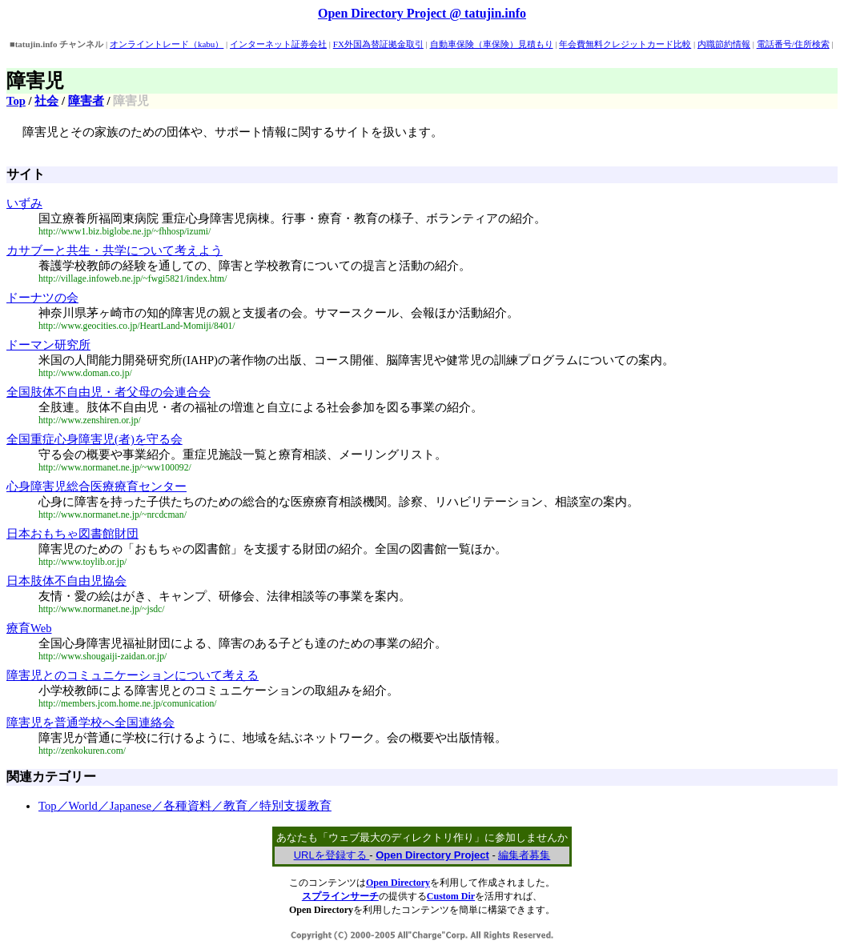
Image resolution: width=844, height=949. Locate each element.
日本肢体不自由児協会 (66, 581)
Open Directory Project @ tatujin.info (422, 13)
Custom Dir (451, 896)
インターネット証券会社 (278, 44)
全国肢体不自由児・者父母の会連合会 (108, 392)
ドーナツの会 (42, 297)
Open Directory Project (432, 855)
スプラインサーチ (340, 896)
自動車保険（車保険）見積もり (491, 44)
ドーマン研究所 (48, 344)
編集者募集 (524, 855)
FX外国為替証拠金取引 (378, 44)
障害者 (86, 100)
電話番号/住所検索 (793, 44)
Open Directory (398, 882)
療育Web (29, 628)
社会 (46, 100)
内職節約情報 (723, 44)
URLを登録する (332, 855)
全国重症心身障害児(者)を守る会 (94, 439)
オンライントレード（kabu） (166, 44)
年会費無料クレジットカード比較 (625, 44)
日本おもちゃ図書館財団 (72, 533)
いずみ (24, 203)
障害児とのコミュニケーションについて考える (132, 675)
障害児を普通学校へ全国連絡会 (90, 722)
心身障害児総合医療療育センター (96, 486)
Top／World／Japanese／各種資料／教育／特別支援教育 (185, 805)
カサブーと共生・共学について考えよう (114, 250)
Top (16, 100)
